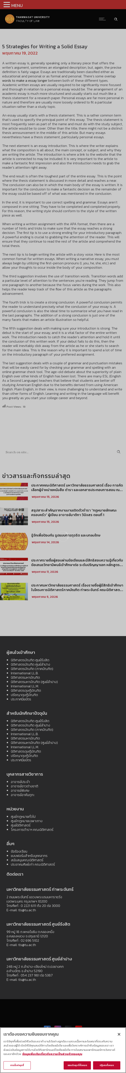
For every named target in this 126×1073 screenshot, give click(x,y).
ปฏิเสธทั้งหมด (107, 1067)
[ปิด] (119, 1036)
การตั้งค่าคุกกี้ (17, 1067)
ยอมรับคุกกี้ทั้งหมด (77, 1067)
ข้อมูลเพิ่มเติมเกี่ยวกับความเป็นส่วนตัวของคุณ (52, 1056)
